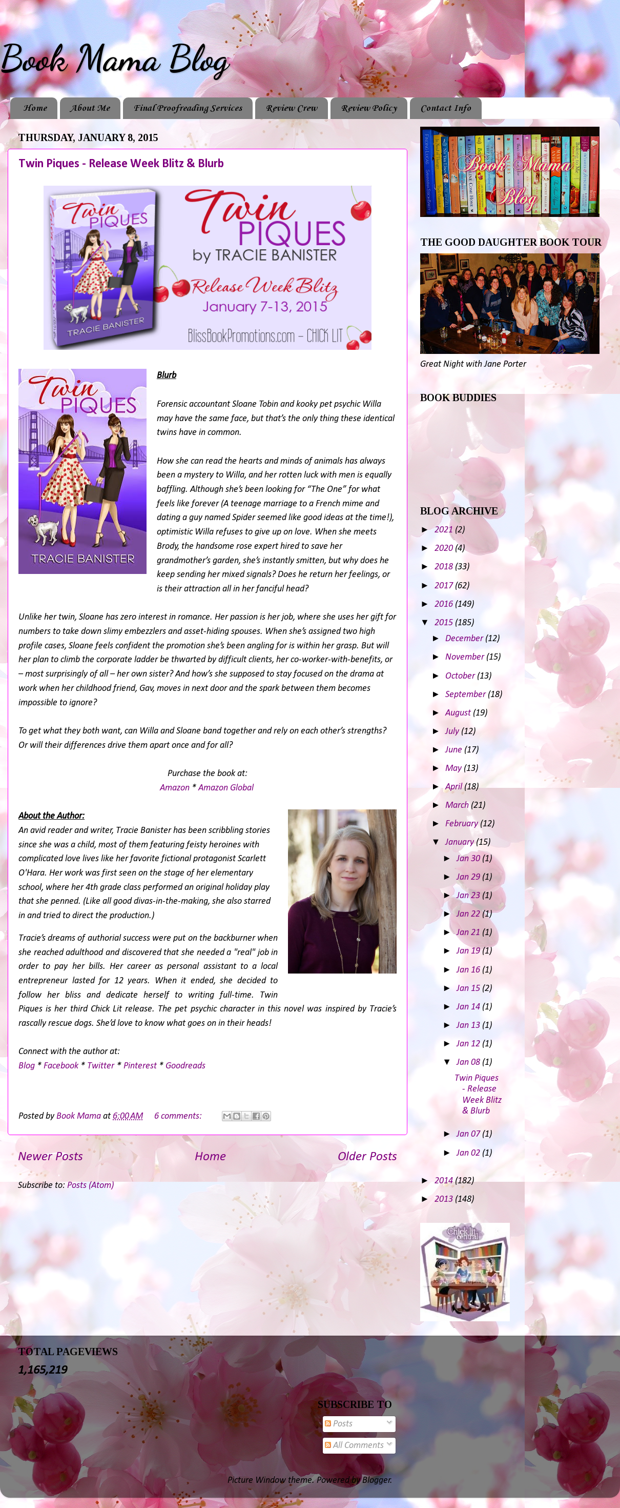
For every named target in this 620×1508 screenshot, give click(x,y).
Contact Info (445, 108)
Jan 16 (469, 970)
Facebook (61, 1066)
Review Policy (369, 108)
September (466, 695)
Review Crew (291, 108)
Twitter (100, 1066)
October (461, 676)
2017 (445, 586)
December (465, 639)
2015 (445, 623)
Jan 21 (469, 933)
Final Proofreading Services (187, 108)
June (454, 750)
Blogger (376, 1480)
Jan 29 (469, 877)
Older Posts (367, 1156)
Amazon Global (226, 788)
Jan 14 (469, 1007)
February (462, 824)
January (460, 842)
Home (35, 108)
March (458, 805)
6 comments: (179, 1116)
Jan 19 (469, 951)
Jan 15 (469, 989)
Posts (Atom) (90, 1185)
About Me (90, 108)
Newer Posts (50, 1156)
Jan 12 (469, 1044)
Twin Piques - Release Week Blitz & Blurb (121, 164)
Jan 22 (469, 914)
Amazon (175, 788)
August (459, 713)
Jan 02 (469, 1153)
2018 (445, 567)
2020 (445, 548)
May (454, 768)
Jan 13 (469, 1025)
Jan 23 (469, 896)
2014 (445, 1181)
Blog (26, 1066)
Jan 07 (469, 1134)
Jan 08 (469, 1062)
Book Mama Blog (114, 58)
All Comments (354, 1446)
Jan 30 (469, 859)
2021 (445, 530)
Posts (339, 1424)
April (454, 787)
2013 (445, 1199)
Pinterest (140, 1066)
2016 (445, 604)
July (453, 732)
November (465, 657)
